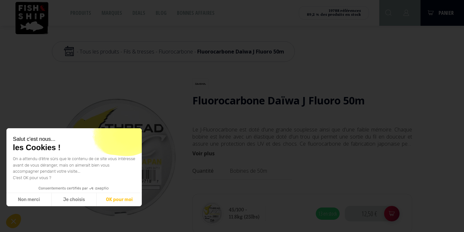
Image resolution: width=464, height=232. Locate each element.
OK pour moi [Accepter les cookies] (119, 199)
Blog (161, 12)
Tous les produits (99, 51)
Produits (80, 12)
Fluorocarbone (176, 51)
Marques (112, 12)
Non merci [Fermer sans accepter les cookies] (29, 199)
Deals (138, 12)
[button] (13, 221)
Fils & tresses (138, 51)
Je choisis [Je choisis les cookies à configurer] (74, 199)
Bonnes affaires (196, 12)
